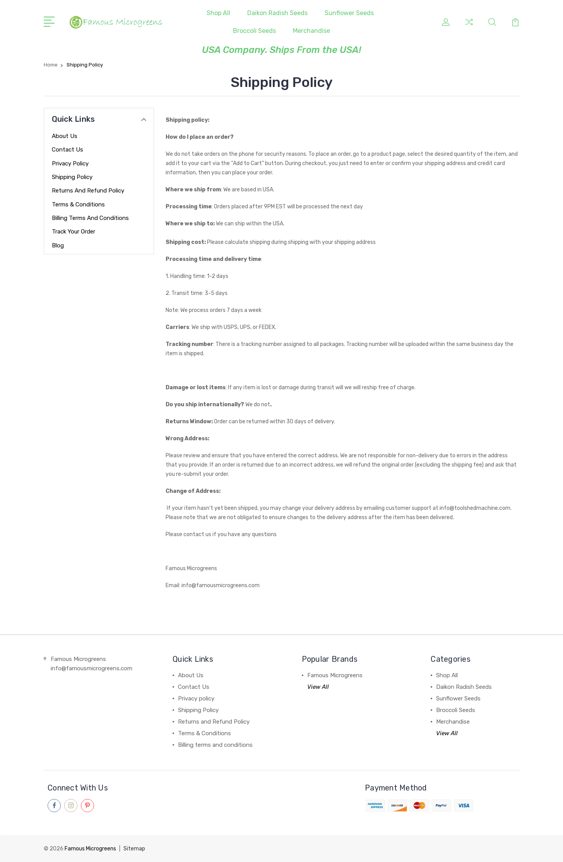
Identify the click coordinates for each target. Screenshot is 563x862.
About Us (64, 136)
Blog (58, 245)
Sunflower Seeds (349, 13)
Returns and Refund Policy (88, 190)
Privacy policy (70, 163)
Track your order (73, 231)
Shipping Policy (72, 177)
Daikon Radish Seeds (277, 13)
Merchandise (311, 30)
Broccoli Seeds (254, 30)
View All (318, 686)
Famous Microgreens (335, 675)
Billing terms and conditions (90, 218)
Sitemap (134, 848)
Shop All (218, 13)
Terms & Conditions (78, 204)
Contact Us (67, 149)
